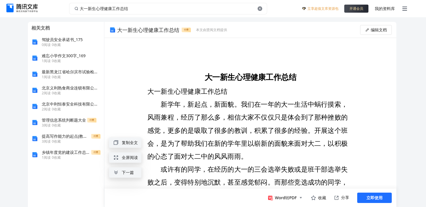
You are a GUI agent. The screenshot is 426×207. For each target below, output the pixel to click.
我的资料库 (385, 8)
